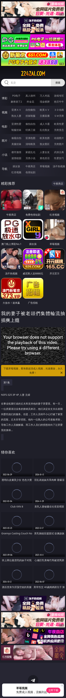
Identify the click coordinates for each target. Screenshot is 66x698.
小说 (4, 155)
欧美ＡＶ (45, 109)
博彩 (4, 98)
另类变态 (59, 130)
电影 (4, 126)
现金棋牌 (45, 101)
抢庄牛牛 (59, 101)
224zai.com (33, 73)
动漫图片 (59, 138)
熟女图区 (45, 144)
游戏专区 (59, 95)
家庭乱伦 (30, 152)
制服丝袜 (16, 130)
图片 (4, 140)
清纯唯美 (30, 144)
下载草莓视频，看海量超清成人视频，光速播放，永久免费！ (33, 371)
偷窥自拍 (16, 138)
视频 (4, 112)
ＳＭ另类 (59, 115)
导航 (4, 169)
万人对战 (45, 95)
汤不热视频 (59, 166)
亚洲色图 (30, 138)
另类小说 (30, 158)
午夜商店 (30, 166)
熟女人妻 (16, 115)
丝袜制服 (30, 115)
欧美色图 (45, 138)
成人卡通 (45, 124)
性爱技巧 (59, 158)
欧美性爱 (59, 124)
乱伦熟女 (45, 130)
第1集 (7, 382)
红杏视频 (16, 172)
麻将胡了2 (16, 101)
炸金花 (30, 101)
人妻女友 (45, 152)
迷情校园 (16, 158)
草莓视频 (45, 166)
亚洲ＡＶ (16, 109)
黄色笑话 (45, 158)
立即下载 (53, 690)
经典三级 (30, 130)
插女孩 (16, 166)
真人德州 (30, 95)
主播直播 (45, 115)
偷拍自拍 (30, 124)
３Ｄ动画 (59, 109)
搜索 (57, 82)
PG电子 (16, 95)
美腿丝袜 (16, 144)
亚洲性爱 (16, 124)
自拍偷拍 (30, 109)
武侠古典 (59, 152)
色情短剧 (30, 172)
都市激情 (16, 152)
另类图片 (59, 144)
